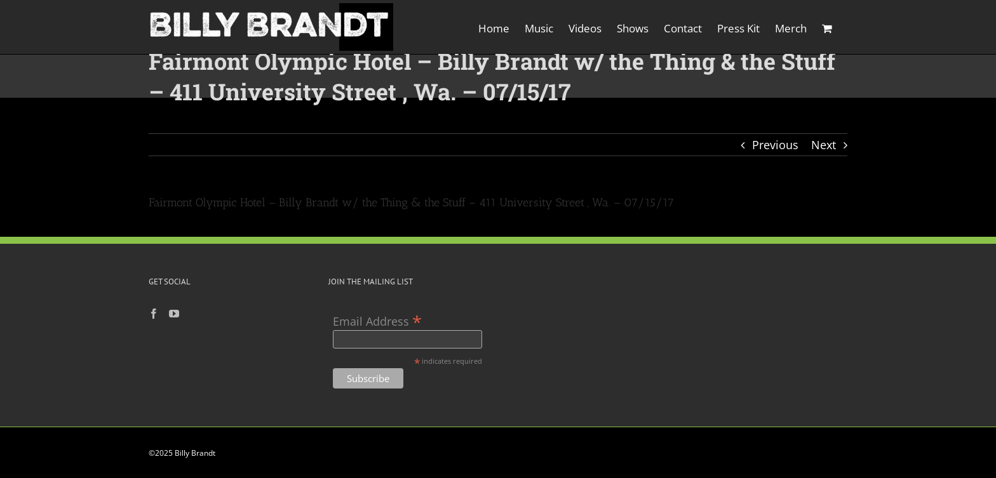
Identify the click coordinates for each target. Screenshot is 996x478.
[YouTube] (174, 314)
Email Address (377, 320)
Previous (775, 144)
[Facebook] (154, 314)
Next (823, 144)
